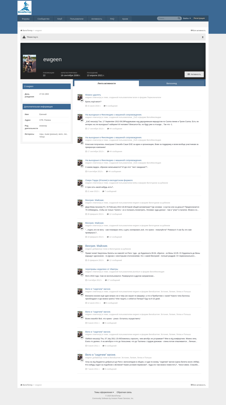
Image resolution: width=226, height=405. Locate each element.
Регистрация (199, 18)
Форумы (26, 19)
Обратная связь (124, 394)
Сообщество (43, 19)
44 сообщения (114, 131)
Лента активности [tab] (107, 86)
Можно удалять (93, 97)
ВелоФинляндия (154, 120)
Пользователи (76, 19)
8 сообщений (111, 305)
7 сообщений (109, 194)
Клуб (59, 19)
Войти (187, 18)
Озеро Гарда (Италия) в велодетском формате (109, 182)
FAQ (112, 19)
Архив (125, 19)
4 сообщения (111, 108)
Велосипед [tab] (172, 86)
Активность (96, 19)
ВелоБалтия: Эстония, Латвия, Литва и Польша (170, 294)
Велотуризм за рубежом (157, 185)
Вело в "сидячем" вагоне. (98, 291)
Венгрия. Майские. (94, 202)
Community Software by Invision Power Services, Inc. (113, 401)
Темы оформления (104, 394)
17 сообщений (112, 283)
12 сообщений (114, 217)
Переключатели (154, 100)
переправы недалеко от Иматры (101, 271)
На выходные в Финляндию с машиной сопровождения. (113, 117)
